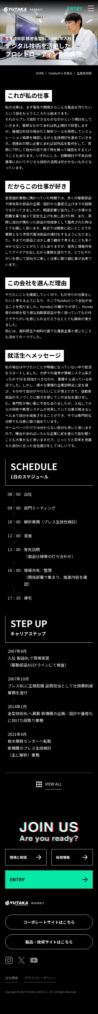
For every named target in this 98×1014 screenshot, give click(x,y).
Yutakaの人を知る (60, 73)
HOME (40, 73)
